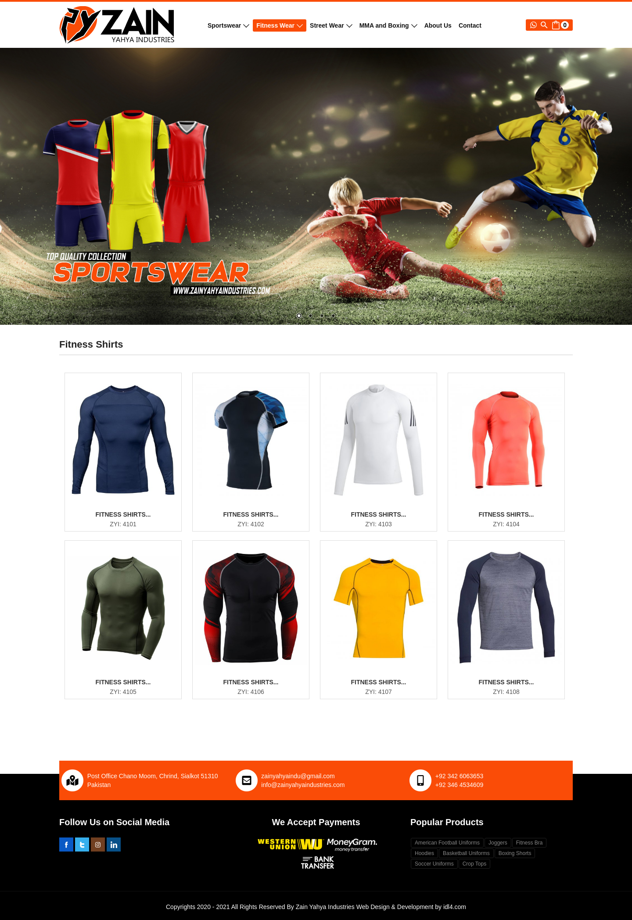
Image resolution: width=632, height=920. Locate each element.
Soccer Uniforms (434, 864)
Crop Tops (474, 864)
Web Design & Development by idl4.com (411, 906)
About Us (438, 25)
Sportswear (228, 25)
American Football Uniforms (447, 843)
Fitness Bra (529, 843)
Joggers (497, 843)
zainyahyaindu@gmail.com (298, 776)
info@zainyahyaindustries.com (303, 784)
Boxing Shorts (515, 853)
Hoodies (424, 853)
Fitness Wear (279, 25)
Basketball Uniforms (466, 853)
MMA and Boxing (388, 25)
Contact (470, 25)
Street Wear (331, 25)
